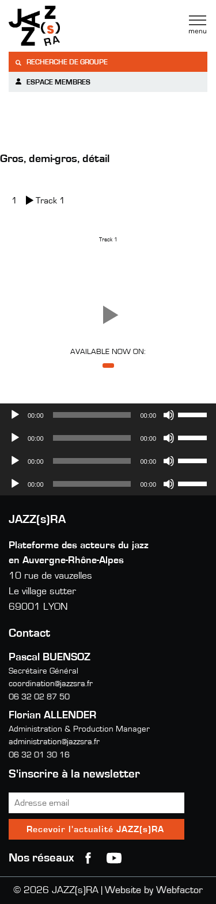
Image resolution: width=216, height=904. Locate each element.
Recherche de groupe (61, 62)
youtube (114, 858)
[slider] (92, 415)
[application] (108, 414)
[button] (108, 315)
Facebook (88, 858)
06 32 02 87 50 (39, 697)
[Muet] (169, 415)
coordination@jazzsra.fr (51, 683)
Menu (197, 24)
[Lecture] (15, 415)
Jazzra (81, 26)
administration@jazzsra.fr (54, 741)
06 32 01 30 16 (39, 755)
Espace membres (52, 82)
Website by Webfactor (154, 890)
